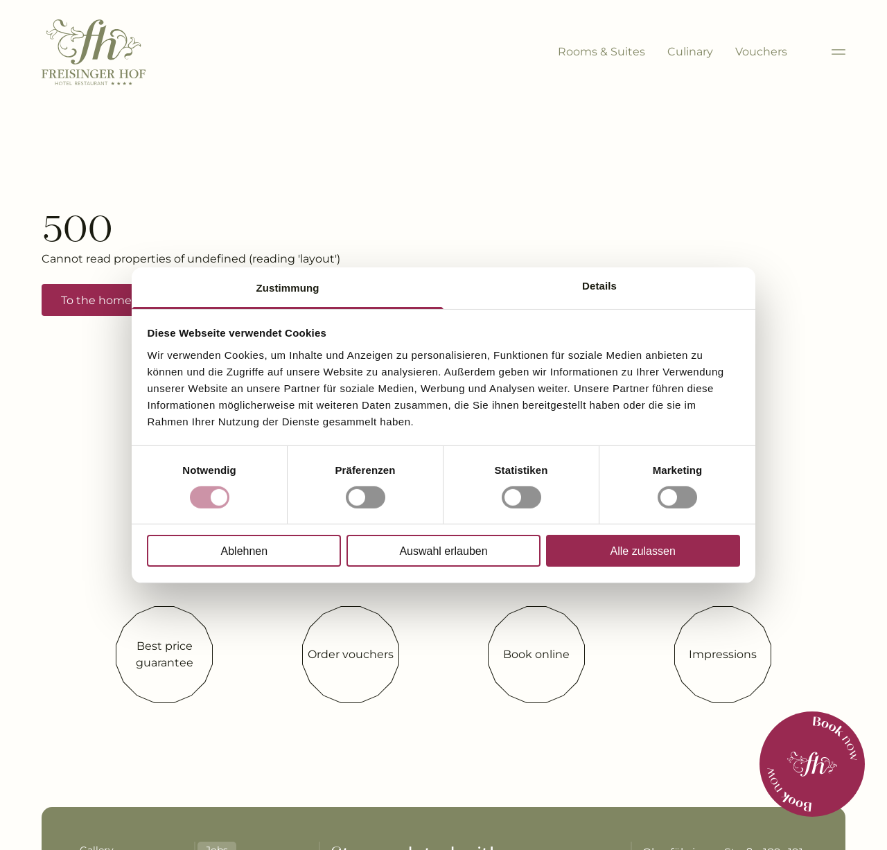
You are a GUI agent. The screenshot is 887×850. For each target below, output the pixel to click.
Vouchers (761, 51)
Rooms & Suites (601, 51)
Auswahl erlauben (443, 551)
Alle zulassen (643, 551)
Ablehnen (244, 551)
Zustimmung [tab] (287, 287)
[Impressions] (722, 654)
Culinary (690, 51)
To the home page (112, 300)
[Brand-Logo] (94, 52)
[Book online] (536, 654)
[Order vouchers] (350, 654)
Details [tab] (599, 285)
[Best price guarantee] (164, 654)
